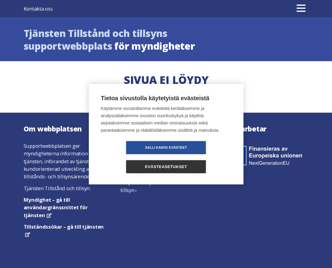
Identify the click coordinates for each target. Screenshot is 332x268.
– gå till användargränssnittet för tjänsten (56, 207)
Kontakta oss (38, 8)
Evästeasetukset (201, 157)
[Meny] (301, 9)
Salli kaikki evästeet (131, 157)
